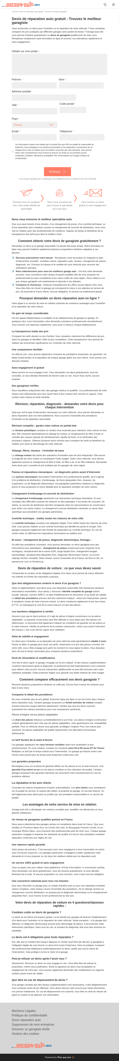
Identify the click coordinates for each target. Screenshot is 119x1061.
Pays (15, 118)
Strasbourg (37, 561)
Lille (97, 558)
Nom (63, 79)
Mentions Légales (24, 1011)
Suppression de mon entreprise (33, 1024)
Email (16, 131)
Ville (14, 105)
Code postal (67, 103)
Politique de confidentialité (29, 1015)
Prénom (17, 79)
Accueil (14, 12)
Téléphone (67, 131)
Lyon (26, 561)
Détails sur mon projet (26, 51)
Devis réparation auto (26, 1020)
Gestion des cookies (25, 1033)
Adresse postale (21, 91)
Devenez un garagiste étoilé (31, 1029)
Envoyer (54, 171)
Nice (90, 558)
